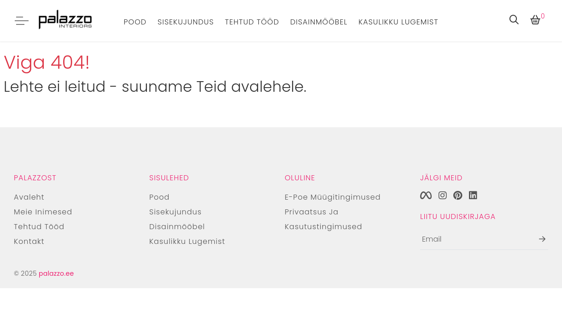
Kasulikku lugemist (398, 22)
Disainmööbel (318, 22)
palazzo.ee (56, 273)
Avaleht (29, 197)
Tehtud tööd (252, 22)
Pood (135, 22)
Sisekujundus (186, 22)
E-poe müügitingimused (333, 197)
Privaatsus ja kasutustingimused (324, 219)
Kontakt (29, 241)
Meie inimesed (43, 212)
